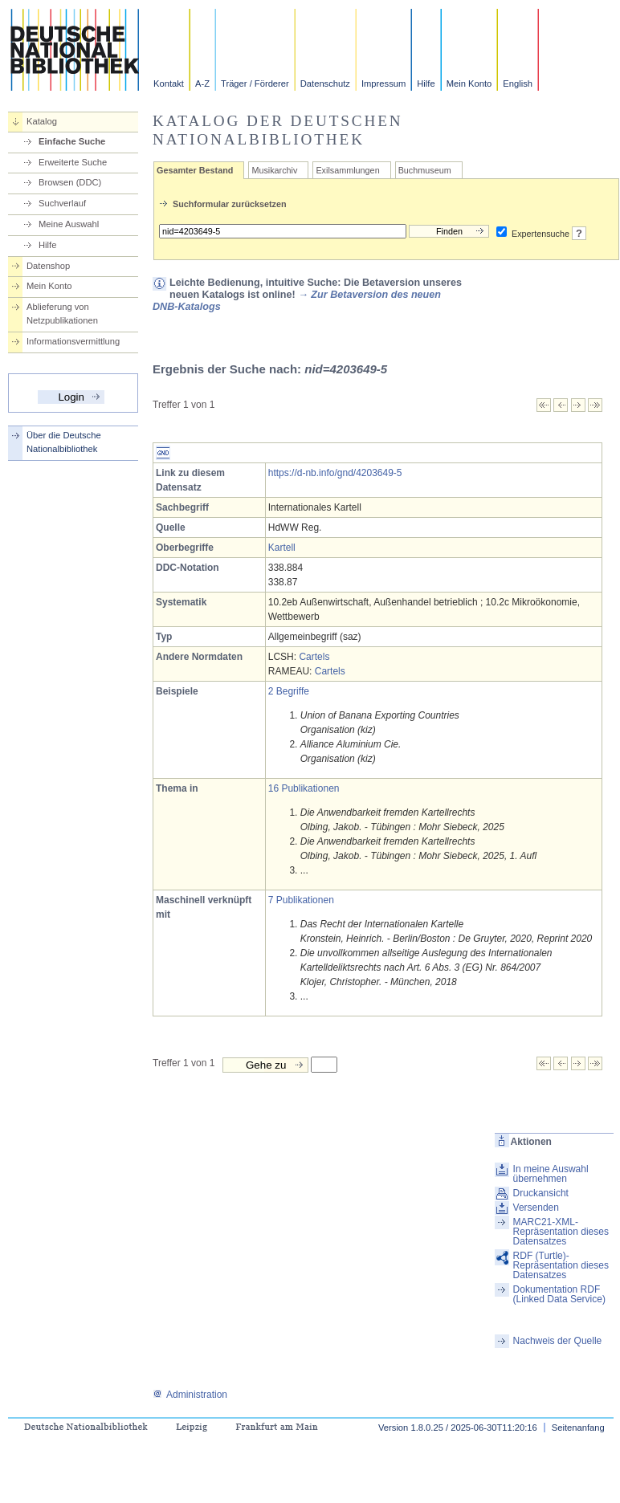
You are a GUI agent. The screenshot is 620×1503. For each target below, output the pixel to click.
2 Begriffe (288, 691)
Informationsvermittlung (73, 341)
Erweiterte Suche (73, 162)
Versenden (536, 1207)
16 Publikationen (304, 788)
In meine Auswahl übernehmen (551, 1173)
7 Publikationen (301, 900)
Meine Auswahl (69, 224)
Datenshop (48, 266)
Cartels (314, 656)
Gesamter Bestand (195, 170)
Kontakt (168, 83)
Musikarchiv (274, 170)
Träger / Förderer (255, 83)
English (517, 83)
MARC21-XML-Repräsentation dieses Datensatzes (561, 1231)
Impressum (383, 83)
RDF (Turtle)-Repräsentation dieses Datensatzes (561, 1265)
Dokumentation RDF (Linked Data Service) (559, 1294)
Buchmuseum (424, 170)
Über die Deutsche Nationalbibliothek (64, 442)
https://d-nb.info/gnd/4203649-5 (335, 473)
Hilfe (425, 83)
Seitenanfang (578, 1427)
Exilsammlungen (347, 170)
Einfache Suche (72, 141)
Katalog (42, 121)
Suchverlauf (62, 203)
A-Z (202, 83)
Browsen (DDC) (70, 182)
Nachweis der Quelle (557, 1340)
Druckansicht (541, 1193)
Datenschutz (325, 83)
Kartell (282, 547)
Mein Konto (469, 83)
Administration (190, 1394)
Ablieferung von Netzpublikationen (62, 313)
